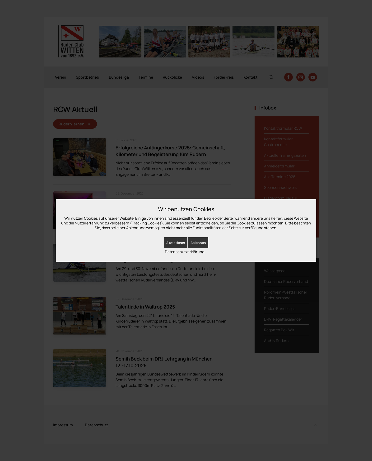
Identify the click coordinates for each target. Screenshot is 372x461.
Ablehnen (198, 242)
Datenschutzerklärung (184, 251)
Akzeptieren (175, 242)
